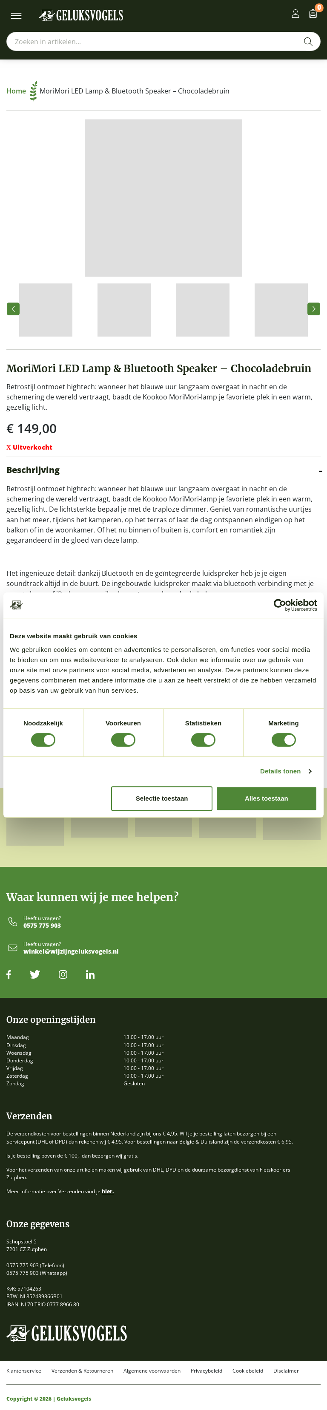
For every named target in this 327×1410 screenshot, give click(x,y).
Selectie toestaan (162, 798)
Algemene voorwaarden (152, 1371)
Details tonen (280, 771)
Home (21, 91)
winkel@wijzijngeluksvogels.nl (71, 951)
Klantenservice (23, 1371)
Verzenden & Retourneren (82, 1371)
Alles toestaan (266, 798)
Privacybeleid (206, 1371)
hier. (108, 1191)
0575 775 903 (42, 925)
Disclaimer (286, 1371)
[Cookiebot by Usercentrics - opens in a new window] (280, 605)
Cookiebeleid (247, 1371)
